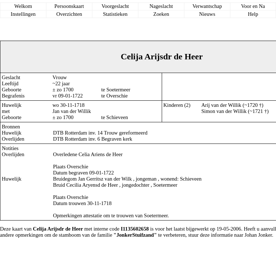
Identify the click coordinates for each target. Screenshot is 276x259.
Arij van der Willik (221, 105)
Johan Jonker (258, 235)
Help (253, 14)
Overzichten (69, 14)
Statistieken (115, 14)
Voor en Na (253, 6)
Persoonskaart (69, 6)
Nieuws (207, 14)
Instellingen (23, 14)
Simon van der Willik (224, 111)
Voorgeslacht (115, 6)
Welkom (23, 6)
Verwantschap (207, 6)
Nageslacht (161, 6)
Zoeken (161, 14)
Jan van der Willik (71, 111)
